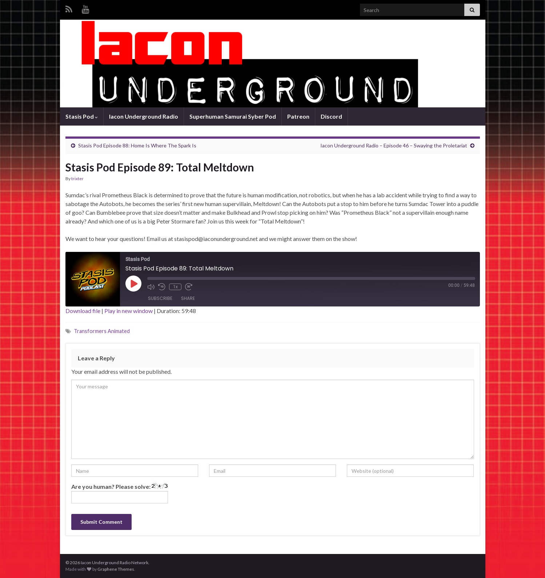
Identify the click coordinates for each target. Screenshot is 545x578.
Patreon (298, 116)
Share (188, 298)
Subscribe (160, 298)
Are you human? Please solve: (119, 493)
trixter (77, 178)
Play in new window (128, 310)
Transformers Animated (102, 331)
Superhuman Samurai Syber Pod (232, 116)
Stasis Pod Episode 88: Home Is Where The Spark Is (137, 145)
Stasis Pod (81, 116)
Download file (82, 310)
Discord (331, 116)
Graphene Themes (115, 569)
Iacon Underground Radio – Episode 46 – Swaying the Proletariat (393, 145)
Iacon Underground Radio (143, 116)
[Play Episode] (133, 284)
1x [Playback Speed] (175, 286)
